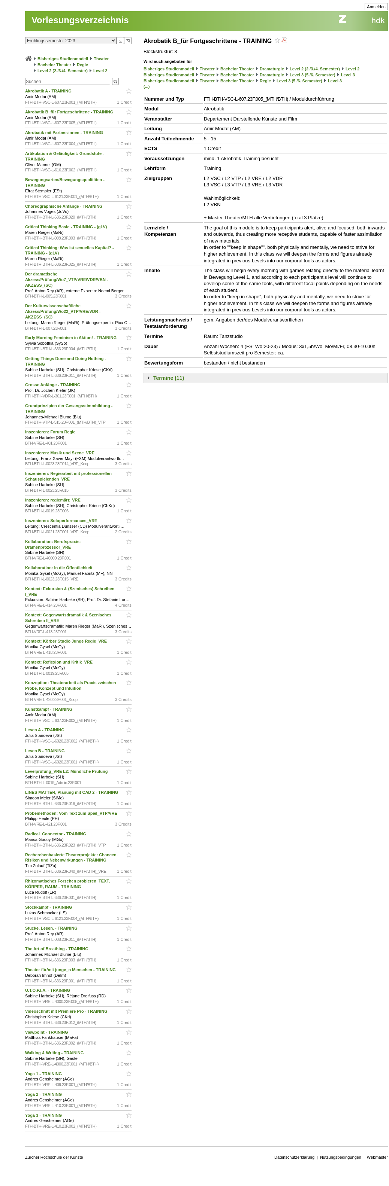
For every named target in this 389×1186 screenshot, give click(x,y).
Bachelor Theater (54, 64)
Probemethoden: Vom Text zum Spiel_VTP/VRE (71, 813)
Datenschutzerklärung (294, 1157)
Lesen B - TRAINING (45, 751)
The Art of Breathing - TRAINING (57, 948)
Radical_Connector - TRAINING (56, 834)
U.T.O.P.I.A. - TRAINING (48, 990)
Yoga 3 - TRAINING (44, 1115)
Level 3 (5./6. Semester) (312, 75)
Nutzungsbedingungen (340, 1157)
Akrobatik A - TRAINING (49, 91)
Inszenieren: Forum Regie (51, 432)
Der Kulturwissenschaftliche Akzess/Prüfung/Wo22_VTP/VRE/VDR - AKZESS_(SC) (63, 311)
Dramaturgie (272, 69)
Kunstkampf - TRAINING (49, 709)
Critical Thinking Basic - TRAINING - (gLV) (66, 227)
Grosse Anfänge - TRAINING (53, 384)
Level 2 (100, 70)
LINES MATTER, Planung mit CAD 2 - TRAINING (72, 792)
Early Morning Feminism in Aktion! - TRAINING (71, 337)
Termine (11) (168, 378)
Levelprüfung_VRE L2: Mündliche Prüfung (67, 771)
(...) (147, 86)
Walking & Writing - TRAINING (55, 1053)
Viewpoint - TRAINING (47, 1032)
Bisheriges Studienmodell (62, 59)
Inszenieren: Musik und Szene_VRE (60, 453)
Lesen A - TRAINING (45, 730)
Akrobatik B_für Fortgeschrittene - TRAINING (69, 112)
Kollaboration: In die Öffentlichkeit (59, 567)
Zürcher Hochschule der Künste (54, 1157)
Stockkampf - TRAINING (49, 907)
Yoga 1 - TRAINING (44, 1073)
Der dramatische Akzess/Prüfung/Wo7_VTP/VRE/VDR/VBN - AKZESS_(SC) (66, 279)
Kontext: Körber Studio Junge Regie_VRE (66, 641)
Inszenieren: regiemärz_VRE (53, 500)
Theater (101, 59)
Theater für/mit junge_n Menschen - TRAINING (71, 969)
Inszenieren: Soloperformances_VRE (62, 520)
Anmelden (376, 6)
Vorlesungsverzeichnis (80, 20)
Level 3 (348, 75)
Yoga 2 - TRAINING (44, 1094)
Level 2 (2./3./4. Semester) (62, 70)
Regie (82, 64)
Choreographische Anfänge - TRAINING (64, 206)
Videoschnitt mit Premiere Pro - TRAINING (67, 1011)
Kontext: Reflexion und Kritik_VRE (59, 662)
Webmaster (377, 1157)
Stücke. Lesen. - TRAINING (52, 928)
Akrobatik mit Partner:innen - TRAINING (64, 132)
